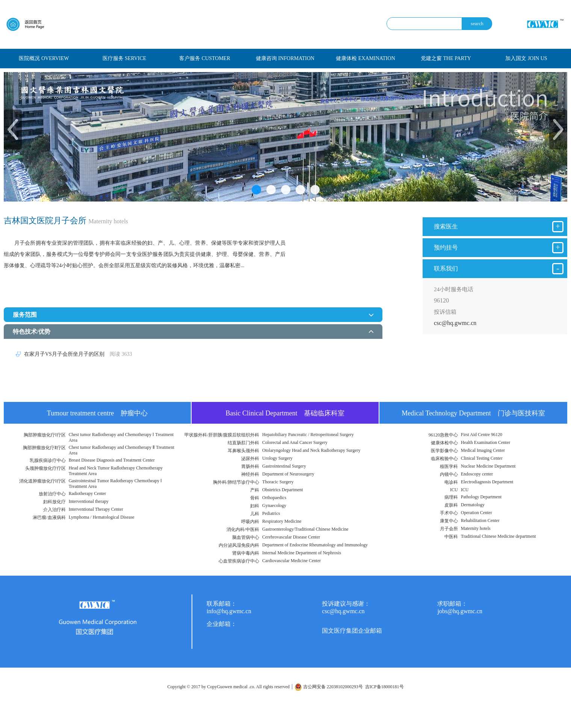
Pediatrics (271, 513)
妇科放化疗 (54, 501)
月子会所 (449, 528)
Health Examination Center (485, 442)
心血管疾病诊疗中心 (239, 561)
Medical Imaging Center (483, 450)
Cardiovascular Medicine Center (291, 560)
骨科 (254, 498)
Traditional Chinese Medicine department (498, 536)
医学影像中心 (444, 450)
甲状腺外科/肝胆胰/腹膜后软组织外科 (221, 435)
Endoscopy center (477, 474)
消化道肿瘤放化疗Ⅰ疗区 (42, 481)
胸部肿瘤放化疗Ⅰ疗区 (45, 435)
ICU (454, 489)
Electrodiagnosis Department (487, 481)
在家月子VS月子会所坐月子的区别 (78, 354)
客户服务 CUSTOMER (204, 58)
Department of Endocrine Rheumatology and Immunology (315, 545)
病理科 (451, 497)
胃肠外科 (250, 466)
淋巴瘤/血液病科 (49, 517)
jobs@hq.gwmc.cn (459, 611)
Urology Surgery (277, 458)
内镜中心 (449, 474)
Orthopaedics (274, 497)
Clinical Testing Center (482, 458)
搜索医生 (498, 226)
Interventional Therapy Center (96, 509)
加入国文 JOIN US (526, 58)
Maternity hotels (476, 528)
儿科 (254, 513)
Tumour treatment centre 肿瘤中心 (97, 413)
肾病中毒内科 (245, 553)
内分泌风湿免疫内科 (239, 545)
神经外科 (250, 474)
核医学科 (449, 466)
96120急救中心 (443, 435)
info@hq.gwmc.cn (229, 611)
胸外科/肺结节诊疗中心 (236, 482)
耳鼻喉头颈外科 (243, 450)
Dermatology (473, 504)
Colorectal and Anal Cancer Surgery (295, 442)
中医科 (451, 536)
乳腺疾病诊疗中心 (48, 460)
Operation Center (476, 512)
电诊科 (451, 482)
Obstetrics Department (282, 489)
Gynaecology (274, 505)
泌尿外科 (250, 458)
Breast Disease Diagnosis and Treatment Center (112, 460)
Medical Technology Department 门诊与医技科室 (473, 413)
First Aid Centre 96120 (481, 434)
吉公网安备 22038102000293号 (329, 686)
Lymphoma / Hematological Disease (101, 517)
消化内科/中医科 (243, 529)
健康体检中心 (444, 442)
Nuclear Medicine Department (488, 466)
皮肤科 (451, 505)
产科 (254, 490)
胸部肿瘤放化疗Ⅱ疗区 (44, 447)
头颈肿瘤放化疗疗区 (45, 468)
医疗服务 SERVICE (125, 58)
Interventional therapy (89, 501)
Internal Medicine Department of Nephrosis (301, 552)
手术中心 (449, 513)
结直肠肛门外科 (243, 442)
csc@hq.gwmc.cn (455, 323)
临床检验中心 (444, 458)
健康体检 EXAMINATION (365, 58)
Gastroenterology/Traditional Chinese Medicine (305, 529)
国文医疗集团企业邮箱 (352, 630)
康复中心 (449, 520)
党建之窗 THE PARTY (446, 58)
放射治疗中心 (52, 493)
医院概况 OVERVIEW (44, 58)
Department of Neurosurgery (288, 474)
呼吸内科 (250, 521)
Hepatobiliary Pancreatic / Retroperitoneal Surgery (308, 434)
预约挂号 (498, 247)
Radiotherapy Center (87, 493)
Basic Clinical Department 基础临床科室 (285, 413)
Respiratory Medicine (281, 521)
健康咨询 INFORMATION (285, 58)
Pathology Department (481, 496)
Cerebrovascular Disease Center (291, 537)
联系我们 (498, 268)
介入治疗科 (54, 509)
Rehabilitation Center (480, 520)
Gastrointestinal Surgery (284, 466)
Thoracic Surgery (277, 481)
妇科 (254, 505)
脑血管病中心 (245, 537)
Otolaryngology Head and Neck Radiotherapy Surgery (311, 450)
